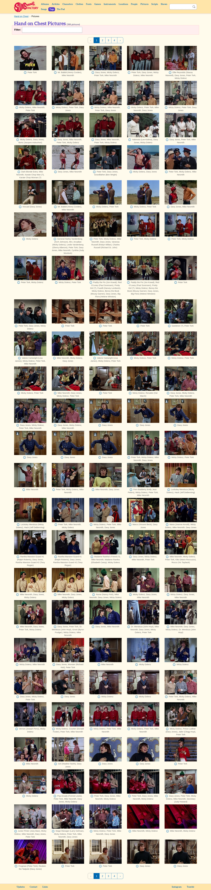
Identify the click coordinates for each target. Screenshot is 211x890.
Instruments (110, 4)
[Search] (180, 7)
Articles (55, 4)
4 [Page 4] (114, 40)
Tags (52, 9)
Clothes (79, 4)
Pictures (144, 4)
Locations (123, 4)
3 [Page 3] (108, 40)
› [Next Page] (120, 40)
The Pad (61, 9)
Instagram (177, 887)
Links (45, 887)
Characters (67, 4)
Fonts (88, 4)
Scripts (154, 4)
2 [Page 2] (102, 40)
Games (97, 4)
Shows (164, 4)
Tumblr (190, 887)
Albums (45, 4)
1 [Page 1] (96, 40)
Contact (33, 887)
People (134, 4)
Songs (44, 9)
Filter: (17, 29)
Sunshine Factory (26, 6)
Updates (21, 887)
